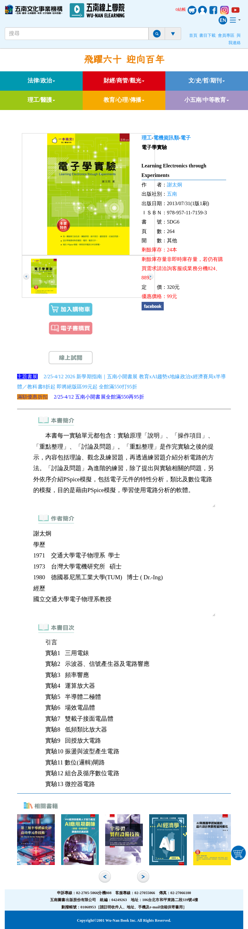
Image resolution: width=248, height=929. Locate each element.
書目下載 (207, 35)
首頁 (193, 35)
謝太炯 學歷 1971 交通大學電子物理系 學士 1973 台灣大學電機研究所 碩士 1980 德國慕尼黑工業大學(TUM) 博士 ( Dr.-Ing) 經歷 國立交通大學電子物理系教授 (124, 572)
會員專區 (226, 35)
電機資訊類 (166, 137)
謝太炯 (174, 184)
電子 (186, 137)
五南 (172, 194)
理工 (147, 137)
